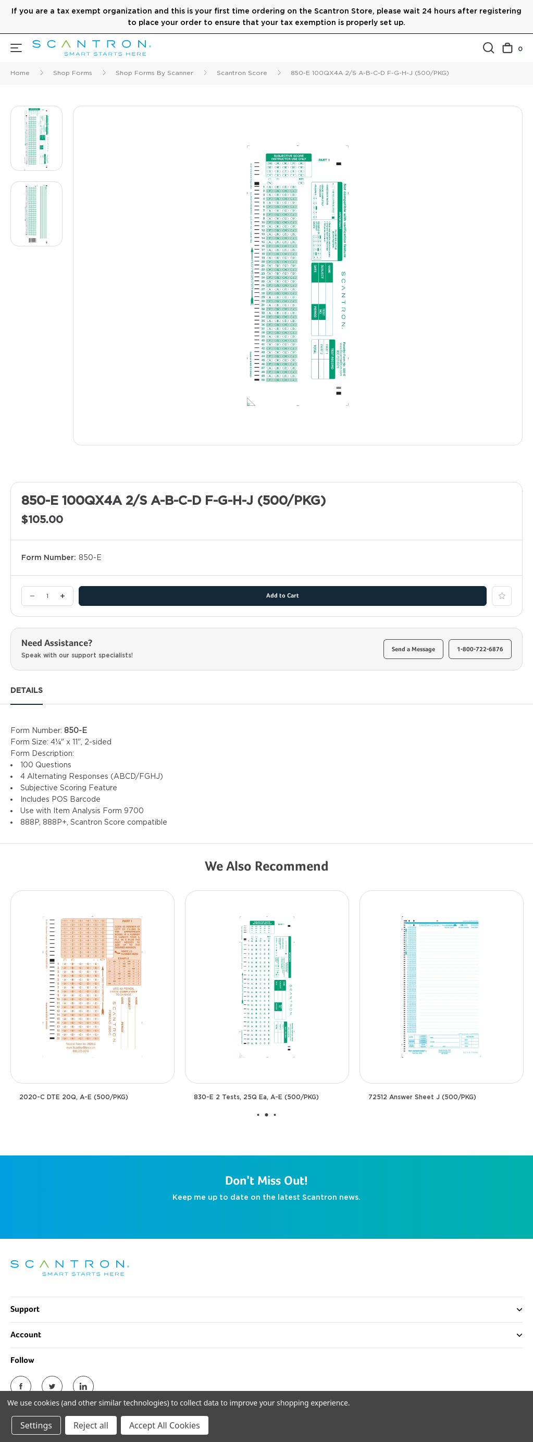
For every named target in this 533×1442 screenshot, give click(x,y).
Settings (36, 1425)
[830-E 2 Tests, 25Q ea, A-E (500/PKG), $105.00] (267, 987)
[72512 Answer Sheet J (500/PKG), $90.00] (441, 987)
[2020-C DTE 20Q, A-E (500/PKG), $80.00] (92, 987)
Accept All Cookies (164, 1425)
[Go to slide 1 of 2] (258, 1115)
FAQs (20, 1368)
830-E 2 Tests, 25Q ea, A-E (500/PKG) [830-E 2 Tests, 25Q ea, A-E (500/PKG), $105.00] (256, 1097)
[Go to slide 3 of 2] (275, 1115)
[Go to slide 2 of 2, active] (266, 1114)
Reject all (90, 1425)
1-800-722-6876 (480, 650)
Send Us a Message (45, 1331)
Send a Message (413, 650)
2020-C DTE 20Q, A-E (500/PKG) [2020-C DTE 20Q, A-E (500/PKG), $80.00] (73, 1097)
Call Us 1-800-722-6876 (52, 1350)
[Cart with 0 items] (512, 48)
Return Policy (34, 1387)
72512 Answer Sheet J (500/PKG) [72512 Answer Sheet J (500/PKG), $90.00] (422, 1097)
